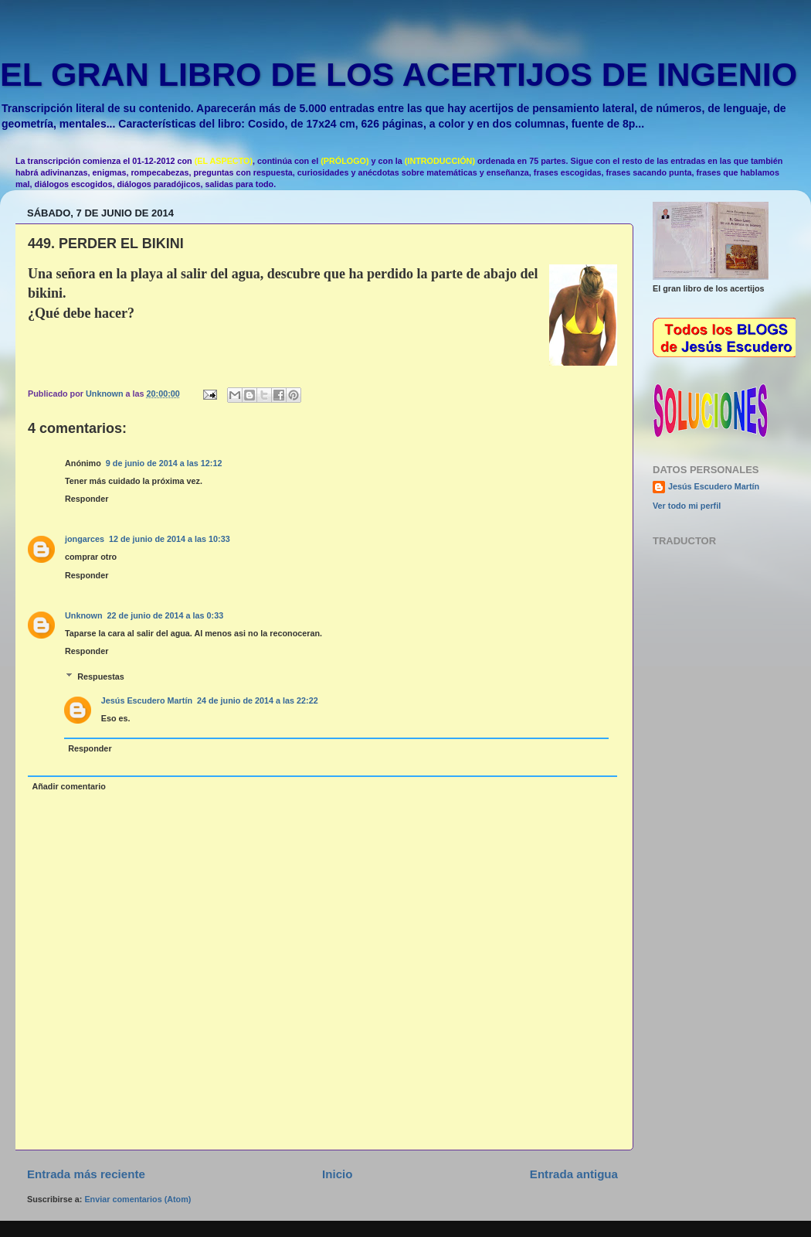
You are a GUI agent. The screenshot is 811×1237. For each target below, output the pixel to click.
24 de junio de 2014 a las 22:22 (257, 700)
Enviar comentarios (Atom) (137, 1199)
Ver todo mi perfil (687, 505)
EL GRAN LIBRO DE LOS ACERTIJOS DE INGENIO (398, 74)
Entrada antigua (574, 1174)
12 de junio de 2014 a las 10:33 (169, 539)
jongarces (84, 539)
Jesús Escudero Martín (146, 700)
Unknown (84, 615)
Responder (86, 498)
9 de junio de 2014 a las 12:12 (164, 463)
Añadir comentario (68, 786)
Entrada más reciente (86, 1174)
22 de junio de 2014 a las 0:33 (165, 615)
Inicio (337, 1174)
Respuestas (100, 676)
